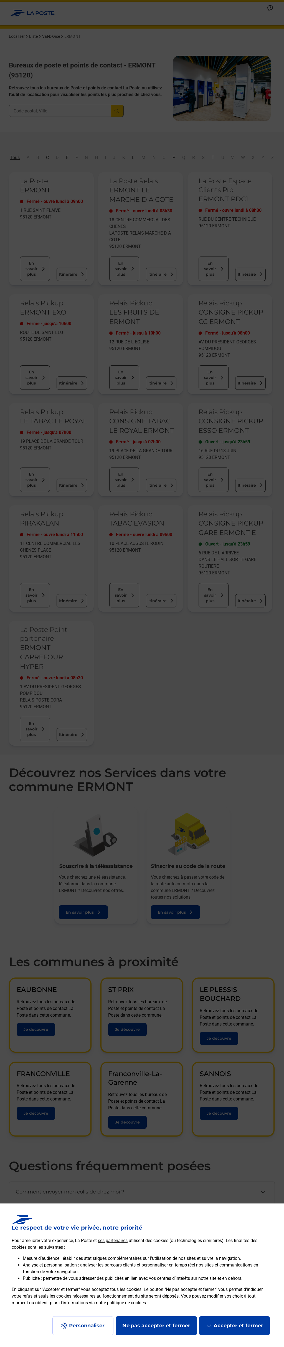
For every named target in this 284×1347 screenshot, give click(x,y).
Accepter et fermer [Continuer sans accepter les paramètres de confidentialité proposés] (238, 1326)
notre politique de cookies (121, 1302)
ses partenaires (113, 1240)
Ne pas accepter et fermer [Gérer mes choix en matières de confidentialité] (156, 1326)
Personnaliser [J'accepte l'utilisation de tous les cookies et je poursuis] (87, 1326)
